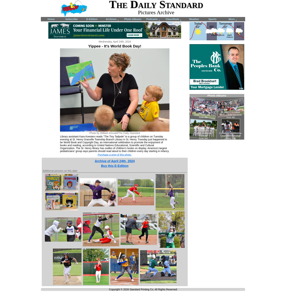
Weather (194, 19)
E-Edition (91, 19)
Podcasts (153, 19)
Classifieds (174, 19)
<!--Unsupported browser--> (217, 117)
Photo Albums (132, 19)
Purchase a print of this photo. (115, 154)
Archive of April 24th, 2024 (115, 161)
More (233, 19)
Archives (112, 19)
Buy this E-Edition (115, 166)
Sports (212, 19)
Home (51, 19)
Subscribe (71, 19)
